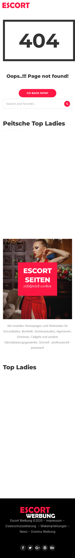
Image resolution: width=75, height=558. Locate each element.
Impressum (54, 520)
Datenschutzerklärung (21, 526)
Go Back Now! (37, 93)
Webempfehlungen (54, 526)
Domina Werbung (43, 532)
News (23, 532)
